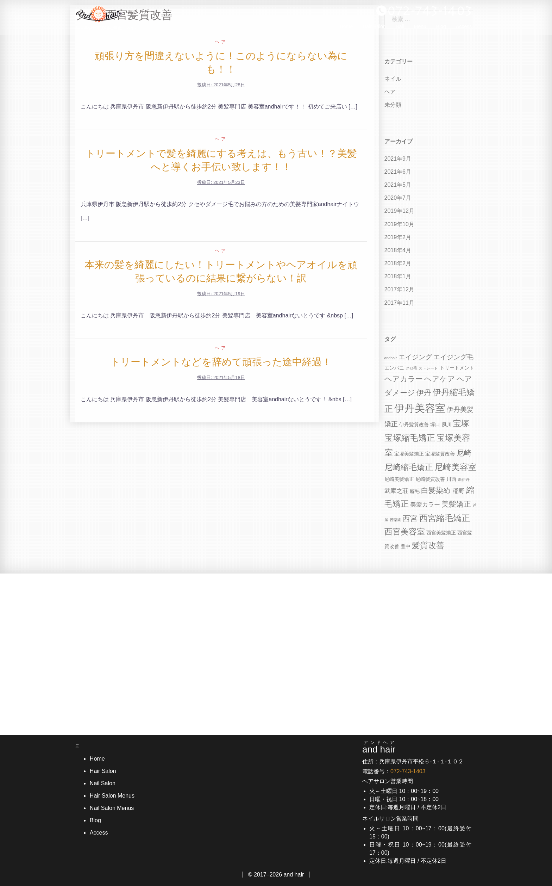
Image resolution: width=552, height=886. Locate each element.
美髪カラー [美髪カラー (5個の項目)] (425, 504)
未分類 (392, 105)
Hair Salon (374, 28)
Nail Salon (102, 783)
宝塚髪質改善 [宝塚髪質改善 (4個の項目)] (440, 454)
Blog (441, 28)
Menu (420, 28)
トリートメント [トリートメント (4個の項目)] (457, 368)
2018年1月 (398, 276)
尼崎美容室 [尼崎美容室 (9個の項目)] (455, 467)
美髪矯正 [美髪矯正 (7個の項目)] (456, 504)
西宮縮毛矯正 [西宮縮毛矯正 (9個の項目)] (444, 518)
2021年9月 (398, 159)
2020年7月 (398, 198)
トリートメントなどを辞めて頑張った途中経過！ (221, 362)
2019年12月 (399, 211)
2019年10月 (399, 224)
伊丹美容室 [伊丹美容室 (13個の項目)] (419, 408)
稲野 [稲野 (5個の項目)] (459, 491)
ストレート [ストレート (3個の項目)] (428, 368)
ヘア (221, 41)
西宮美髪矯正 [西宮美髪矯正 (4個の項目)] (441, 532)
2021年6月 (398, 172)
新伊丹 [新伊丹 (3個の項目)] (464, 479)
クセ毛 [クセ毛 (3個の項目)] (411, 368)
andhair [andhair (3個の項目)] (390, 358)
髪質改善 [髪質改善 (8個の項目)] (428, 545)
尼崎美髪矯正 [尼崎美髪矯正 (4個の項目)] (399, 479)
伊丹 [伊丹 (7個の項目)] (423, 393)
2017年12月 (399, 289)
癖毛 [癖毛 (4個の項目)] (415, 491)
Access (464, 28)
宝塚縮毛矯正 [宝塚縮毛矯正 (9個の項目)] (409, 437)
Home (346, 28)
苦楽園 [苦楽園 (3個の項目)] (395, 520)
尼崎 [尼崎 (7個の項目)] (464, 453)
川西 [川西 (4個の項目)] (451, 479)
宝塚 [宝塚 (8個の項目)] (461, 423)
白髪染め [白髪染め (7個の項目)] (436, 490)
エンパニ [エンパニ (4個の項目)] (394, 368)
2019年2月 (398, 237)
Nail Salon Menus (111, 808)
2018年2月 (398, 263)
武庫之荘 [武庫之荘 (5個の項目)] (396, 491)
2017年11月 (399, 303)
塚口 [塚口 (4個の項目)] (435, 424)
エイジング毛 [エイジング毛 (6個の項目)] (453, 357)
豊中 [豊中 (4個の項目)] (405, 546)
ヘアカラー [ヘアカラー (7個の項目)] (403, 379)
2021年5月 (398, 185)
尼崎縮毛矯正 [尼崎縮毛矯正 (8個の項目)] (408, 467)
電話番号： (394, 771)
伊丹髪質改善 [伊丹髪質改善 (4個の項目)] (414, 424)
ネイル (392, 79)
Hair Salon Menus (111, 796)
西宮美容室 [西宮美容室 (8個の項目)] (404, 531)
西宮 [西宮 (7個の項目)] (410, 518)
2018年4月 (398, 250)
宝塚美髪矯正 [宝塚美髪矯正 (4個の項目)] (409, 454)
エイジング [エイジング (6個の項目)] (415, 357)
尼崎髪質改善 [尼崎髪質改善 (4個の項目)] (430, 479)
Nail (400, 28)
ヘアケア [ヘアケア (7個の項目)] (439, 379)
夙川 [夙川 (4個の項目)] (447, 424)
